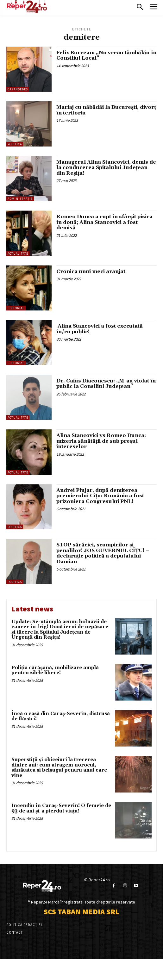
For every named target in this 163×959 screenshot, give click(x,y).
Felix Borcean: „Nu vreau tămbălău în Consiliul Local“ (106, 55)
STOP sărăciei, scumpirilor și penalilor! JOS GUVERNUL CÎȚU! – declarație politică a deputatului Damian (102, 553)
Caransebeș (18, 89)
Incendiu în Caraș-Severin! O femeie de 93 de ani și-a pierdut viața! (61, 808)
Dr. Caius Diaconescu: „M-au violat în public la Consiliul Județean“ (106, 384)
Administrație (20, 199)
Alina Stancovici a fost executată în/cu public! (99, 329)
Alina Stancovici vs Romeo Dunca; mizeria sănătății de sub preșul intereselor (101, 441)
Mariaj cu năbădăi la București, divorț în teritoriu (106, 110)
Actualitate (18, 253)
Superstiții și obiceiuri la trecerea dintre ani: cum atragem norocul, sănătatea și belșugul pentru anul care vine (59, 768)
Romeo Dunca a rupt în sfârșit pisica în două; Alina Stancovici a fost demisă (104, 222)
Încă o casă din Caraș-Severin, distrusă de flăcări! (60, 716)
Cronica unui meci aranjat (90, 271)
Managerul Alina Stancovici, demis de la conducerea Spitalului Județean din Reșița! (106, 167)
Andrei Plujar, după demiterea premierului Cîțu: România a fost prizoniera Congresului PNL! (100, 496)
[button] (139, 7)
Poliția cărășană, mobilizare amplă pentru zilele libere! (55, 670)
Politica (15, 144)
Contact (14, 932)
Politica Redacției (24, 925)
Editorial (16, 308)
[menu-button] (153, 8)
